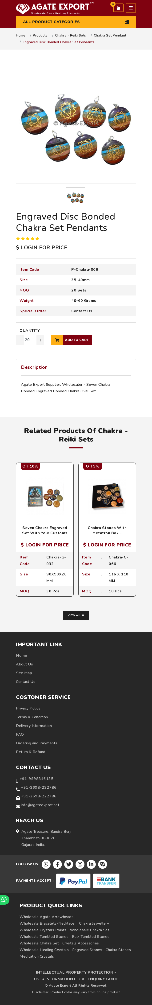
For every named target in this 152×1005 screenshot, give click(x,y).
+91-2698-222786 (39, 787)
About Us (24, 664)
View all (76, 615)
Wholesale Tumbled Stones (44, 936)
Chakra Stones (118, 949)
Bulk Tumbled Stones (91, 936)
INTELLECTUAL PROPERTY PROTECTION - (76, 972)
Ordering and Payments (36, 743)
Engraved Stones (87, 949)
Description (34, 367)
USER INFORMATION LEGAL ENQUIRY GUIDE (76, 979)
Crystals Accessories (80, 943)
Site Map (24, 673)
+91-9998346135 (36, 778)
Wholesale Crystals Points (43, 930)
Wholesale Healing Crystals (44, 949)
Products (40, 35)
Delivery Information (34, 725)
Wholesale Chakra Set (89, 930)
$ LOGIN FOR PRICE (41, 247)
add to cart (70, 340)
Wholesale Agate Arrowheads (46, 916)
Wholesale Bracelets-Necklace (47, 923)
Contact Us (81, 311)
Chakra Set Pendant (110, 35)
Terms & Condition (32, 717)
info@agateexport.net (40, 805)
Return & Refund (30, 752)
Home (20, 35)
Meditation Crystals (37, 956)
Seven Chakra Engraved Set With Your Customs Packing (45, 533)
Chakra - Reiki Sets (70, 35)
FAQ (20, 734)
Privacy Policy (28, 708)
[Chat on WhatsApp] (4, 900)
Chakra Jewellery (94, 923)
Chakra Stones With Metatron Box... (107, 530)
